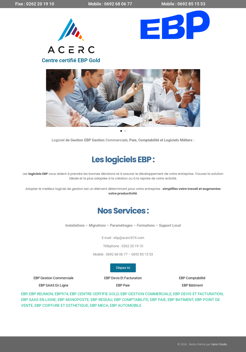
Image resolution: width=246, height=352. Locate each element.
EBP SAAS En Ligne (53, 285)
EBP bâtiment (192, 285)
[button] (121, 131)
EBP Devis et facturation (123, 278)
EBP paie (123, 285)
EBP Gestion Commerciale (54, 278)
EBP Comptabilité (192, 278)
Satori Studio (219, 344)
